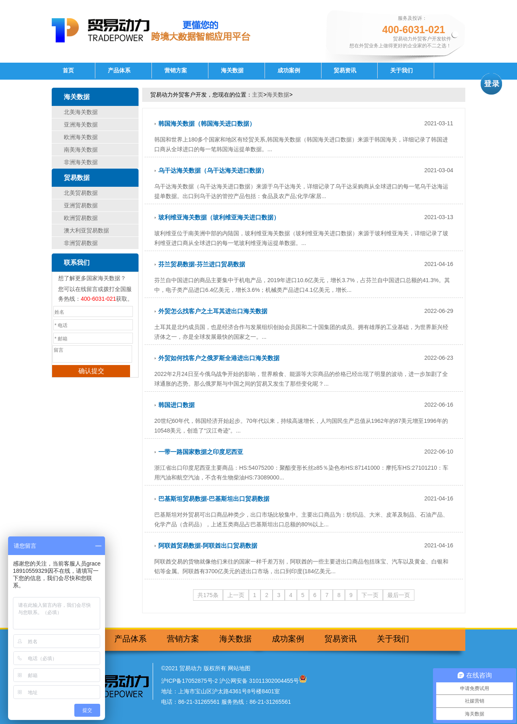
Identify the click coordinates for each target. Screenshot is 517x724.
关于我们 (401, 71)
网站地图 (239, 668)
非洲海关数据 (81, 162)
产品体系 (119, 71)
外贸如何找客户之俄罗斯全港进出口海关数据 (219, 358)
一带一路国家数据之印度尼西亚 (200, 451)
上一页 (235, 595)
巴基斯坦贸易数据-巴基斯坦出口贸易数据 (213, 498)
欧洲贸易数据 (81, 218)
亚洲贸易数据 (81, 205)
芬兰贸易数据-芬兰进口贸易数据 (201, 264)
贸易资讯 (345, 71)
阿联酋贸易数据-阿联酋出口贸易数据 (207, 545)
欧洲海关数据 (81, 137)
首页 (68, 71)
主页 (257, 94)
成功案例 (288, 71)
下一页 (369, 595)
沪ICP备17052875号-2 (189, 681)
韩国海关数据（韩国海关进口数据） (206, 123)
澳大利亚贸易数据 (86, 230)
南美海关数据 (81, 149)
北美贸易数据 (81, 193)
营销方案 (175, 71)
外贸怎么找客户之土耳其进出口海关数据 (212, 311)
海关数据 (232, 71)
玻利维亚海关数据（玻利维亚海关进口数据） (219, 217)
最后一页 (398, 595)
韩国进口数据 (176, 404)
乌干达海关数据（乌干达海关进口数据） (212, 170)
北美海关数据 (81, 112)
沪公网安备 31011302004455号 (259, 681)
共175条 (208, 595)
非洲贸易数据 (81, 243)
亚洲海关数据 (81, 124)
